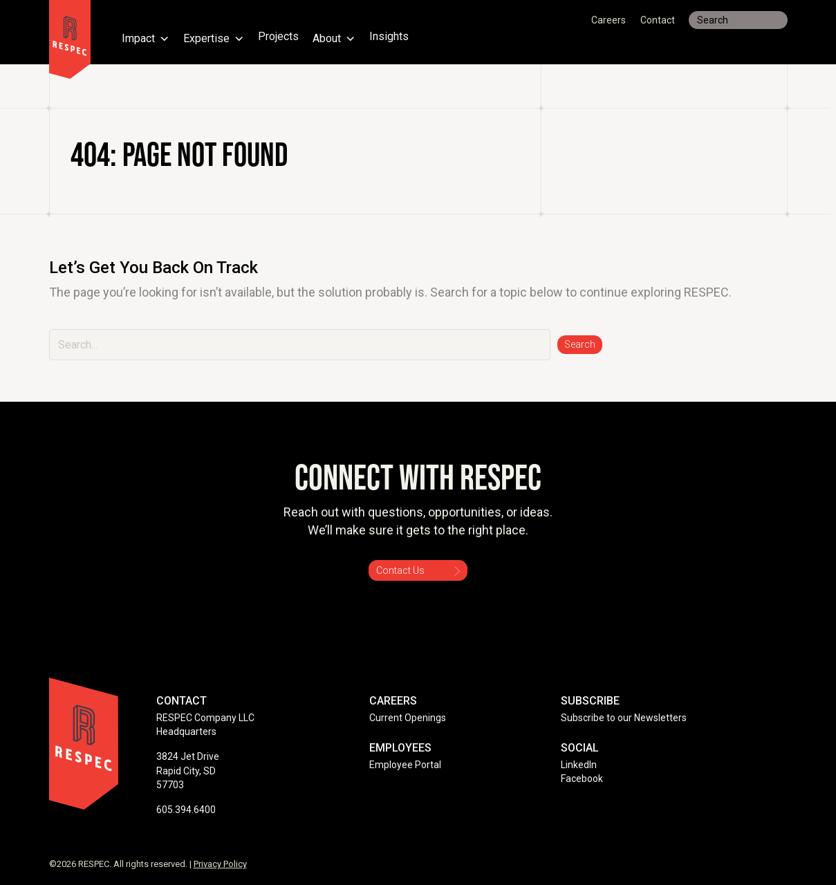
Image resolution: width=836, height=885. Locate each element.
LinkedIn (579, 764)
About (335, 37)
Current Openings (407, 717)
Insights (391, 37)
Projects (279, 37)
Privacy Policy (220, 864)
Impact (146, 37)
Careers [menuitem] (608, 20)
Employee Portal (405, 764)
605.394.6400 (186, 809)
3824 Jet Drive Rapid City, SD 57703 (187, 770)
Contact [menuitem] (657, 20)
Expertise (214, 37)
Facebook (582, 778)
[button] (579, 344)
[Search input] (738, 20)
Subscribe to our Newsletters (624, 717)
